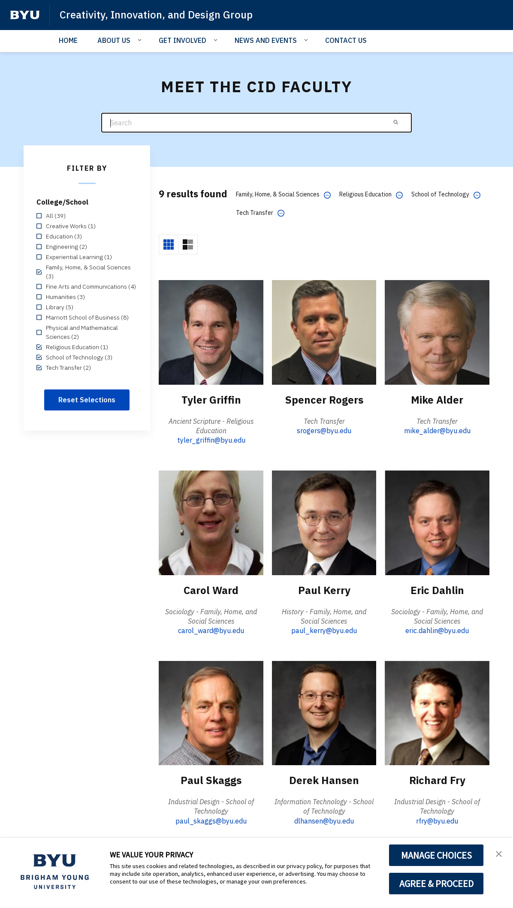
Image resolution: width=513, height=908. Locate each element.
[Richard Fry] (437, 712)
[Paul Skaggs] (211, 712)
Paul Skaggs (211, 780)
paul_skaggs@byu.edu (211, 821)
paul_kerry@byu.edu (324, 630)
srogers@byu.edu (324, 430)
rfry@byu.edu (437, 821)
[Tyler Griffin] (211, 332)
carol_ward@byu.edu (211, 630)
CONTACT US (346, 40)
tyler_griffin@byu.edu (211, 440)
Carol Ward (211, 590)
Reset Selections (86, 399)
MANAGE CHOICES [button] (436, 855)
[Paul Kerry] (324, 522)
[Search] (256, 123)
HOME (68, 40)
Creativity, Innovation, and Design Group (156, 14)
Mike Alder (437, 400)
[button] (498, 853)
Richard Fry (437, 780)
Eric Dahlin (437, 590)
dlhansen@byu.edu (324, 821)
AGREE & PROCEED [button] (436, 884)
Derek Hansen (324, 780)
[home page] (25, 15)
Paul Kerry (324, 590)
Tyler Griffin (211, 400)
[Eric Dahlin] (437, 522)
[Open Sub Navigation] (141, 39)
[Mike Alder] (437, 332)
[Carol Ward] (211, 522)
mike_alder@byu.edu (437, 430)
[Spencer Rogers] (324, 332)
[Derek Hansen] (324, 712)
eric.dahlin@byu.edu (437, 630)
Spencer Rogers (324, 400)
